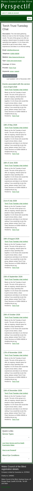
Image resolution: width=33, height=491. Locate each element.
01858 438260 (14, 53)
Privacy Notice (5, 487)
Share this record (10, 76)
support (16, 71)
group (12, 71)
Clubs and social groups (14, 60)
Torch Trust (12, 68)
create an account (13, 13)
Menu (29, 18)
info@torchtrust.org (13, 50)
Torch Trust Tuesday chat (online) (16, 90)
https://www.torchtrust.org (17, 57)
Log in (4, 13)
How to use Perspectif (9, 450)
